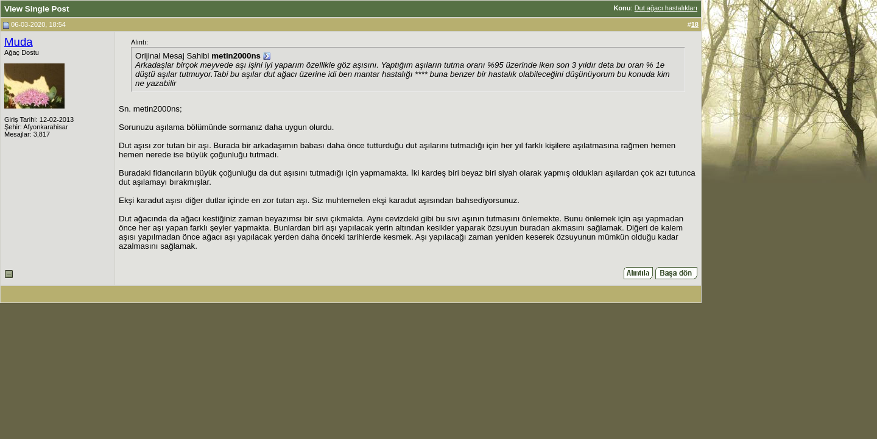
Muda (18, 41)
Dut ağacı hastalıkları (666, 8)
